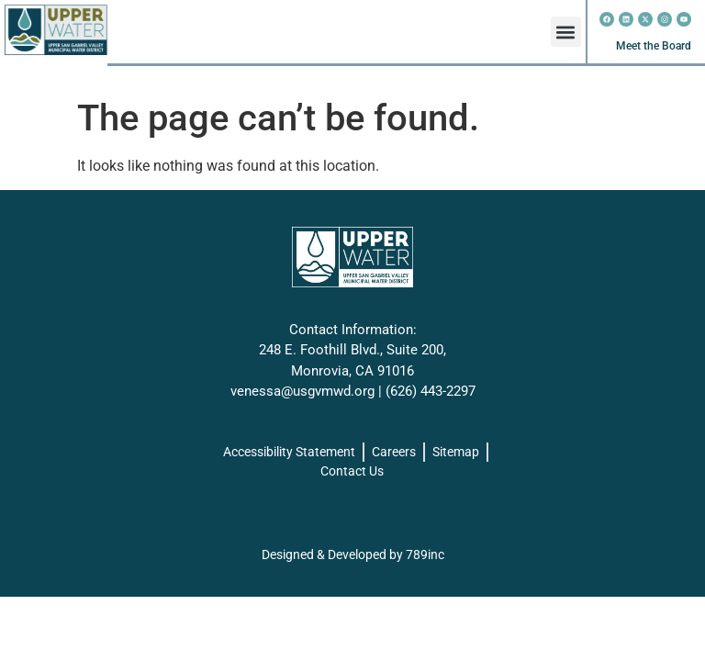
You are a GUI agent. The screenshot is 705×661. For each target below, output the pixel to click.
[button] (566, 32)
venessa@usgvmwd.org (302, 391)
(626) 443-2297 (431, 391)
